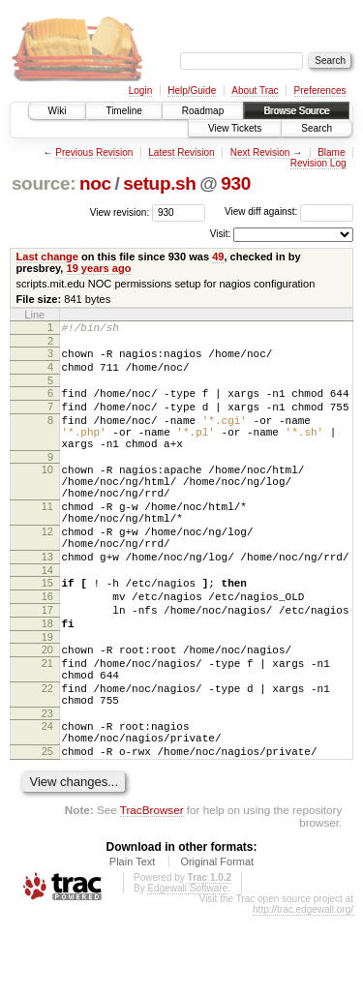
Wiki (57, 111)
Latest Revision (181, 152)
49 (218, 256)
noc (95, 183)
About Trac (254, 90)
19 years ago (99, 268)
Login (140, 90)
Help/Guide (191, 90)
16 (47, 645)
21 (47, 724)
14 (47, 616)
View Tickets (234, 128)
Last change (47, 256)
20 (47, 707)
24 (47, 798)
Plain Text (132, 943)
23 (47, 786)
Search (316, 128)
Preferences (320, 90)
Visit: (220, 233)
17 (47, 662)
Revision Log (318, 163)
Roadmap (203, 111)
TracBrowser (152, 891)
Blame (331, 152)
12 (47, 569)
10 (47, 492)
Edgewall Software (187, 969)
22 (47, 755)
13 (47, 600)
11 (47, 538)
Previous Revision (94, 152)
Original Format (217, 943)
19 (47, 695)
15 (47, 629)
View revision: (120, 211)
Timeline (123, 111)
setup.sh (159, 183)
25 (47, 829)
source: (44, 183)
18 (47, 678)
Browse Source (296, 111)
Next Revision (260, 152)
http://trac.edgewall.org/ (303, 990)
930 (236, 183)
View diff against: (289, 211)
